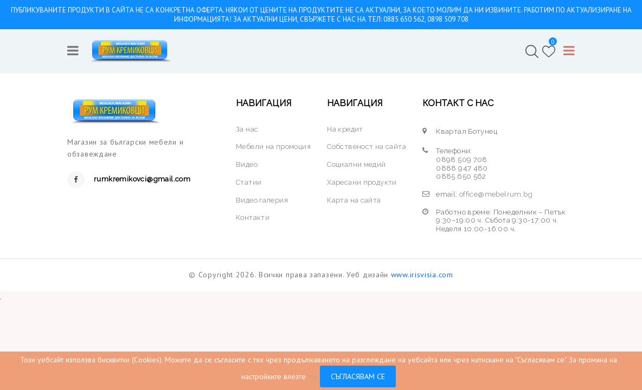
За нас (247, 129)
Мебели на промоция (273, 146)
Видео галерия (262, 200)
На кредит (345, 129)
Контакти (252, 217)
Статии (248, 182)
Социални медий (356, 164)
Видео (247, 164)
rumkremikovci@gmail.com (142, 179)
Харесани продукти (362, 182)
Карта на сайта (354, 200)
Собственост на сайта (366, 146)
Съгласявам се (358, 376)
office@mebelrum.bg (495, 194)
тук (313, 376)
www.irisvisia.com (422, 275)
